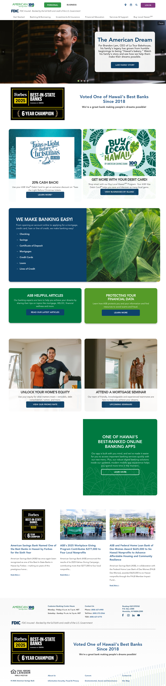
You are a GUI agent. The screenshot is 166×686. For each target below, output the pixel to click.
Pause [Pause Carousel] (161, 23)
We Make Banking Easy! (44, 222)
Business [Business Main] (72, 5)
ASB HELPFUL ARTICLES (45, 299)
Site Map (126, 681)
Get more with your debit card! (119, 183)
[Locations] (125, 5)
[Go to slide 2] (81, 81)
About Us (52, 675)
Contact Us (126, 675)
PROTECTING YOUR (121, 299)
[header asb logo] (23, 5)
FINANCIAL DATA (121, 302)
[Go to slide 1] (78, 81)
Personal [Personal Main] (52, 5)
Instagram (128, 615)
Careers (88, 675)
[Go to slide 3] (84, 81)
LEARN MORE (120, 475)
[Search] (136, 5)
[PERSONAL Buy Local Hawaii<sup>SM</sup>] (143, 17)
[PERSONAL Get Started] (19, 17)
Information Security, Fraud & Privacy (63, 681)
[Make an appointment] (131, 5)
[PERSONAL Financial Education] (94, 17)
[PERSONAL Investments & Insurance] (67, 17)
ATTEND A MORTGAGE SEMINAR (121, 395)
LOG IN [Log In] (148, 5)
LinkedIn (133, 615)
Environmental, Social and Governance (101, 681)
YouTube (138, 615)
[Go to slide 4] (87, 81)
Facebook (123, 615)
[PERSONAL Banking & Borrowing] (40, 17)
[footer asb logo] (23, 608)
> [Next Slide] (162, 51)
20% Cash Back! (45, 186)
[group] (83, 52)
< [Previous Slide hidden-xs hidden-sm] (3, 51)
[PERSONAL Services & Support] (119, 17)
